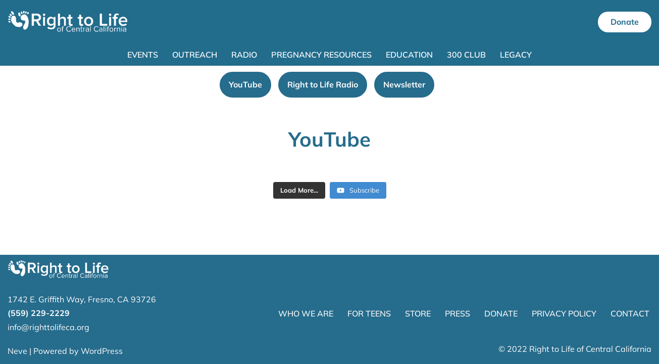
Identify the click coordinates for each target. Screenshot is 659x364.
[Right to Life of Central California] (68, 22)
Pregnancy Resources (321, 55)
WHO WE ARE (305, 313)
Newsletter (404, 84)
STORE (418, 313)
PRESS (457, 313)
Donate (625, 22)
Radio (244, 55)
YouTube (245, 84)
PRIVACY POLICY (564, 313)
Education (409, 55)
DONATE (501, 313)
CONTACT (630, 313)
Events (142, 55)
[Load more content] (299, 190)
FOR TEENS (369, 313)
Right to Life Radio (322, 84)
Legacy (516, 55)
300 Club (466, 55)
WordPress (102, 351)
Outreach (194, 55)
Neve (17, 351)
